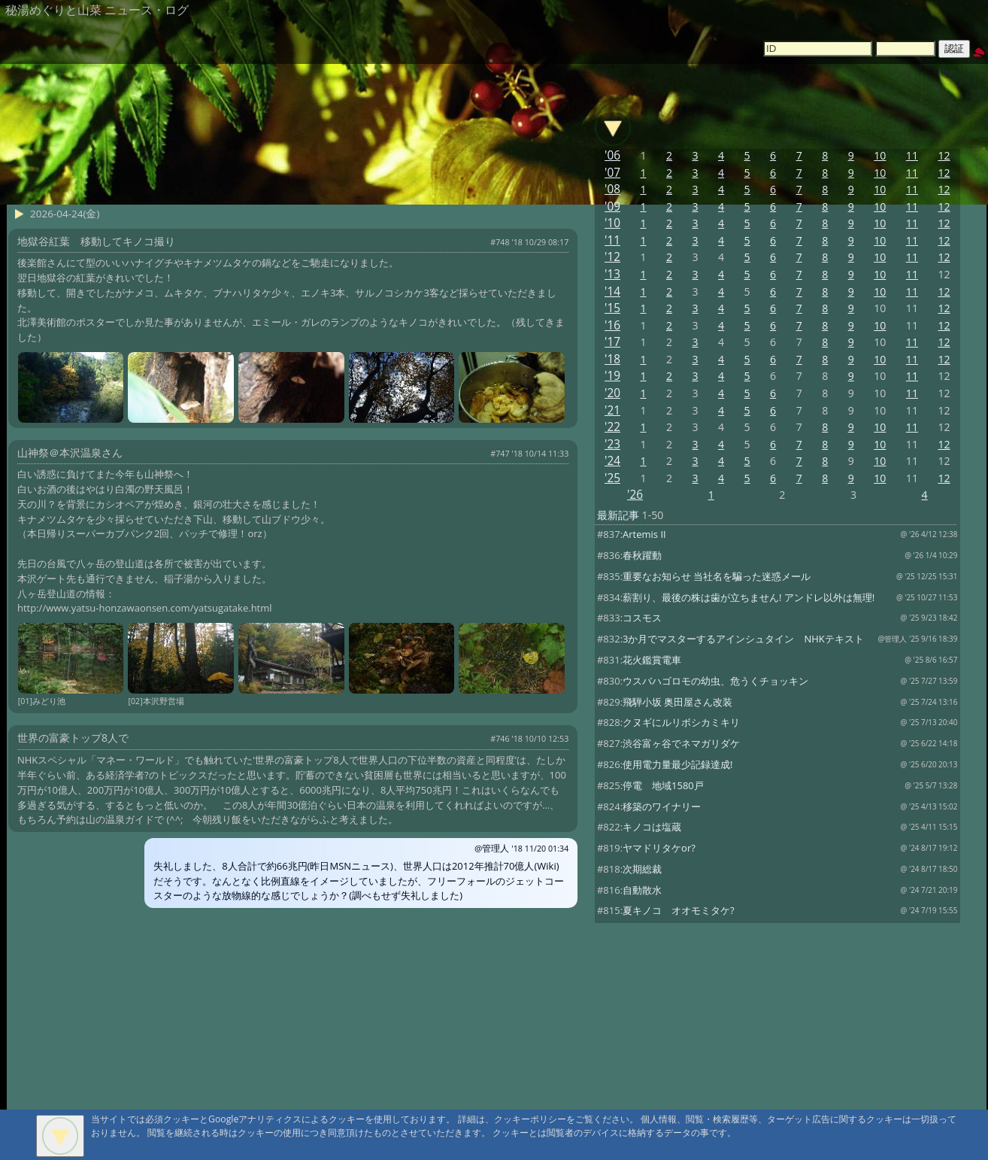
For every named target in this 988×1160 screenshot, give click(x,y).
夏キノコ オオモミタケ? (679, 910)
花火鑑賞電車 (652, 660)
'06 (612, 155)
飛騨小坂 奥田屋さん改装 (677, 702)
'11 (612, 240)
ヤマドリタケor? (659, 848)
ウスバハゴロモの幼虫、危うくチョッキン (715, 681)
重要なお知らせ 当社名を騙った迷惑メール (717, 576)
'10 (612, 223)
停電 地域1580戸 (663, 785)
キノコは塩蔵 (652, 827)
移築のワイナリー (662, 806)
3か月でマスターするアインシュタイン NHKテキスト (743, 638)
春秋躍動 (642, 555)
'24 (612, 461)
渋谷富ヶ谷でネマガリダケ (681, 743)
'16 (612, 325)
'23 (612, 444)
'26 (635, 495)
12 (944, 155)
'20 (612, 393)
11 (912, 155)
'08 (612, 189)
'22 (612, 427)
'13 (612, 274)
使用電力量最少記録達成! (677, 764)
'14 (612, 291)
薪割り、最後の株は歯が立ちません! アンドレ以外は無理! (748, 597)
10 (880, 155)
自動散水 (642, 890)
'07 (612, 173)
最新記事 (618, 515)
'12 (612, 257)
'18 (612, 359)
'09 (612, 206)
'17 (612, 342)
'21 (612, 410)
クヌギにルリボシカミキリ (681, 722)
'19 (612, 376)
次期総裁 (642, 869)
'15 (612, 308)
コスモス (642, 617)
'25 (612, 478)
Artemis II (644, 534)
